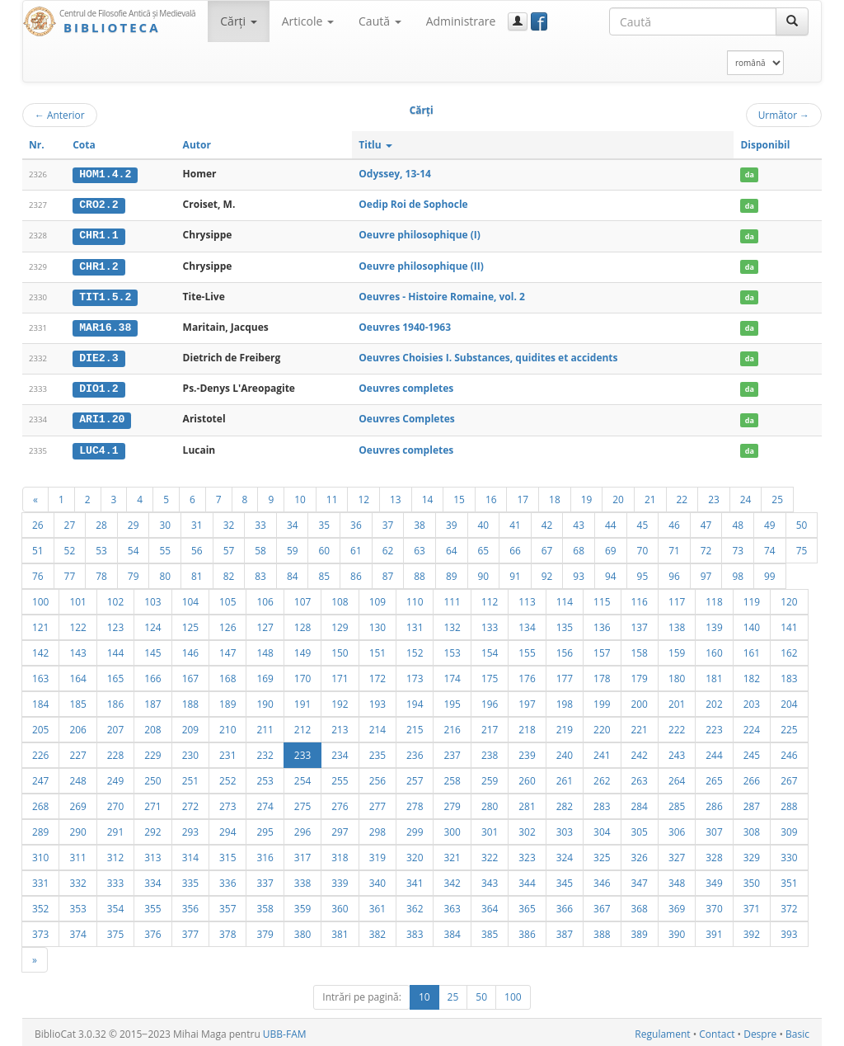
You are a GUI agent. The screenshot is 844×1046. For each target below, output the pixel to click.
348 (676, 879)
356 (190, 905)
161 (751, 649)
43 (578, 521)
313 (152, 853)
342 (451, 879)
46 (674, 521)
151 (377, 649)
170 (302, 674)
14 (428, 495)
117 (676, 598)
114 (564, 598)
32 (229, 521)
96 (674, 572)
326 (639, 853)
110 (414, 598)
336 (227, 879)
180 (676, 674)
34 (292, 521)
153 (451, 649)
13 (395, 495)
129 (339, 623)
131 (414, 623)
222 (676, 726)
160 (714, 649)
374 (77, 930)
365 (526, 905)
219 (564, 726)
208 (152, 726)
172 (377, 674)
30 (165, 521)
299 (414, 828)
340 (377, 879)
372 (789, 905)
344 (526, 879)
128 (302, 623)
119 (751, 598)
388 (601, 930)
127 (264, 623)
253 (264, 777)
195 (451, 700)
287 (751, 802)
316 (264, 853)
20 (618, 495)
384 (451, 930)
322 (489, 853)
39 (451, 521)
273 (227, 802)
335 (190, 879)
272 (190, 802)
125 (190, 623)
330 (789, 853)
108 (339, 598)
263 (639, 777)
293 (190, 828)
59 (292, 547)
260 (526, 777)
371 (751, 905)
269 (77, 802)
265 (714, 777)
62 (388, 547)
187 (152, 700)
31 (197, 521)
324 (564, 853)
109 (377, 598)
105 (227, 598)
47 (706, 521)
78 (101, 572)
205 (40, 726)
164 (77, 674)
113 (526, 598)
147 (227, 649)
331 (40, 879)
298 (377, 828)
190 (264, 700)
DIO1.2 (98, 386)
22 (682, 495)
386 (526, 930)
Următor (783, 114)
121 (40, 623)
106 (264, 598)
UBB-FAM (285, 1031)
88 (419, 572)
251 (190, 777)
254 (302, 777)
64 (451, 547)
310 (40, 853)
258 (451, 777)
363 (451, 905)
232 (264, 751)
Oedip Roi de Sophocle (413, 204)
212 (302, 726)
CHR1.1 (98, 235)
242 (639, 751)
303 (564, 828)
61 (356, 547)
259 (489, 777)
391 (714, 930)
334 (152, 879)
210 (227, 726)
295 (264, 828)
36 (356, 521)
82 (229, 572)
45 (643, 521)
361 (377, 905)
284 (639, 802)
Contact (716, 1031)
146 (190, 649)
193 (377, 700)
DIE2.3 (98, 356)
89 (451, 572)
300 (451, 828)
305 (639, 828)
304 (601, 828)
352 (40, 905)
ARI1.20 (101, 416)
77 (70, 572)
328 (714, 853)
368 (639, 905)
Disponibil (765, 145)
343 (489, 879)
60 (324, 547)
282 (564, 802)
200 (639, 700)
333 (115, 879)
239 (526, 751)
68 (578, 547)
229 (152, 751)
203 (751, 700)
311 (77, 853)
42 (547, 521)
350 (751, 879)
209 (190, 726)
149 (302, 649)
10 (300, 495)
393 (789, 930)
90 (484, 572)
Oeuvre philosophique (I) (420, 235)
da (749, 174)
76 (38, 572)
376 (152, 930)
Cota (84, 145)
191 (302, 700)
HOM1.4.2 (105, 174)
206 (77, 726)
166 (152, 674)
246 (789, 751)
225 (789, 726)
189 (227, 700)
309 (789, 828)
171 (339, 674)
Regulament (662, 1031)
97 (706, 572)
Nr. (37, 145)
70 (643, 547)
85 (324, 572)
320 (414, 853)
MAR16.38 (105, 325)
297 (339, 828)
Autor (197, 145)
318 (339, 853)
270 (115, 802)
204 (789, 700)
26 (38, 521)
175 (489, 674)
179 (639, 674)
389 (639, 930)
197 (526, 700)
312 (115, 853)
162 (789, 649)
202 (714, 700)
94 (611, 572)
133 (489, 623)
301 (489, 828)
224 (751, 726)
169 (264, 674)
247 (40, 777)
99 (770, 572)
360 (339, 905)
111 (451, 598)
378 (227, 930)
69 (611, 547)
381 (339, 930)
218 (526, 726)
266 (751, 777)
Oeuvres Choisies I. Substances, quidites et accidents (488, 356)
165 (115, 674)
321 (451, 853)
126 (227, 623)
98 (737, 572)
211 (264, 726)
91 (515, 572)
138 (676, 623)
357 (227, 905)
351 (789, 879)
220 (601, 726)
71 (674, 547)
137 (639, 623)
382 (377, 930)
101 (77, 598)
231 (227, 751)
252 (227, 777)
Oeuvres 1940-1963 (405, 325)
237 (451, 751)
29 (133, 521)
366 (564, 905)
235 (377, 751)
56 (197, 547)
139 (714, 623)
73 (737, 547)
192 (339, 700)
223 (714, 726)
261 (564, 777)
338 (302, 879)
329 (751, 853)
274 (264, 802)
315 (227, 853)
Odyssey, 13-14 (395, 174)
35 (324, 521)
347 (639, 879)
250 (152, 777)
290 (77, 828)
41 (515, 521)
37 (388, 521)
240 (564, 751)
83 (260, 572)
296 (302, 828)
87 (388, 572)
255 (339, 777)
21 (650, 495)
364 (489, 905)
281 (526, 802)
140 (751, 623)
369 (676, 905)
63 (419, 547)
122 (77, 623)
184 (40, 700)
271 (152, 802)
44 (611, 521)
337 (264, 879)
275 (302, 802)
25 (777, 495)
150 (339, 649)
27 (70, 521)
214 (377, 726)
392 (751, 930)
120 (789, 598)
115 (601, 598)
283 (601, 802)
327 (676, 853)
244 (714, 751)
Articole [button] (308, 21)
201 (676, 700)
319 (377, 853)
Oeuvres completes (406, 386)
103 (152, 598)
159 (676, 649)
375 (115, 930)
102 (115, 598)
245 (751, 751)
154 (489, 649)
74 (770, 547)
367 (601, 905)
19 (587, 495)
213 (339, 726)
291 (115, 828)
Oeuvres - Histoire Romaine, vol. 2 (442, 295)
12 (363, 495)
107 (302, 598)
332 (77, 879)
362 (414, 905)
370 (714, 905)
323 (526, 853)
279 (451, 802)
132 (451, 623)
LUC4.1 (98, 447)
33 (260, 521)
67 (547, 547)
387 (564, 930)
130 (377, 623)
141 (789, 623)
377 (190, 930)
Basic (797, 1031)
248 (77, 777)
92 (547, 572)
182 (751, 674)
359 (302, 905)
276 (339, 802)
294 (227, 828)
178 (601, 674)
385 (489, 930)
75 (802, 547)
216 (451, 726)
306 (676, 828)
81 (197, 572)
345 (564, 879)
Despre (759, 1031)
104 (190, 598)
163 (40, 674)
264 (676, 777)
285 (676, 802)
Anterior (60, 114)
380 (302, 930)
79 (133, 572)
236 (414, 751)
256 (377, 777)
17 (522, 495)
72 (706, 547)
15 (459, 495)
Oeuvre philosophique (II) (421, 264)
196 (489, 700)
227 (77, 751)
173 (414, 674)
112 (489, 598)
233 (302, 751)
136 (601, 623)
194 (414, 700)
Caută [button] (380, 21)
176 (526, 674)
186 (115, 700)
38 (419, 521)
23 (714, 495)
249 (115, 777)
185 (77, 700)
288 (789, 802)
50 (802, 521)
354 (115, 905)
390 (676, 930)
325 (601, 853)
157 (601, 649)
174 (451, 674)
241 (601, 751)
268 (40, 802)
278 (414, 802)
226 (40, 751)
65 (484, 547)
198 (564, 700)
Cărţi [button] (238, 21)
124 (152, 623)
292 (152, 828)
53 (101, 547)
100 (40, 598)
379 (264, 930)
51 (38, 547)
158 (639, 649)
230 (190, 751)
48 (737, 521)
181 (714, 674)
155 (526, 649)
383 (414, 930)
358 (264, 905)
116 (639, 598)
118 (714, 598)
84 (292, 572)
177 (564, 674)
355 (152, 905)
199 (601, 700)
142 (40, 649)
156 (564, 649)
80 (165, 572)
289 (40, 828)
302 (526, 828)
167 (190, 674)
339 (339, 879)
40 (484, 521)
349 (714, 879)
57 (229, 547)
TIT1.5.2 (105, 295)
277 (377, 802)
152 (414, 649)
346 (601, 879)
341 (414, 879)
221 (639, 726)
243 (676, 751)
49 (770, 521)
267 (789, 777)
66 (515, 547)
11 (332, 495)
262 (601, 777)
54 (133, 547)
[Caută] (792, 21)
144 (115, 649)
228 (115, 751)
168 (227, 674)
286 (714, 802)
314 (190, 853)
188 (190, 700)
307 (714, 828)
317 (302, 853)
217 (489, 726)
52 (70, 547)
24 (746, 495)
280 (489, 802)
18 (554, 495)
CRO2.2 (98, 204)
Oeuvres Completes (406, 416)
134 (526, 623)
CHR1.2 (98, 264)
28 (101, 521)
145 (152, 649)
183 (789, 674)
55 (165, 547)
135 (564, 623)
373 (40, 930)
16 (491, 495)
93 (578, 572)
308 (751, 828)
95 (643, 572)
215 (414, 726)
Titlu (375, 145)
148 (264, 649)
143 (77, 649)
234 (339, 751)
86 (356, 572)
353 (77, 905)
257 (414, 777)
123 (115, 623)
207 (115, 726)
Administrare (461, 21)
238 (489, 751)
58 (260, 547)
